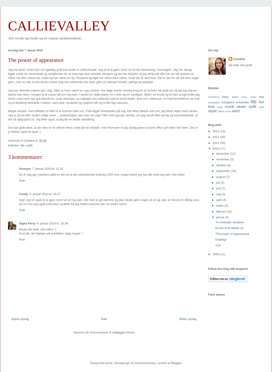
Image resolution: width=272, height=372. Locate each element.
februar (221, 211)
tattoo (221, 111)
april (219, 200)
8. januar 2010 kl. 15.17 (45, 194)
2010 (216, 148)
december (223, 153)
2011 (216, 143)
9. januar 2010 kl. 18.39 (52, 223)
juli (218, 182)
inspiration (214, 102)
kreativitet (242, 102)
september (223, 171)
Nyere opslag (20, 319)
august (221, 177)
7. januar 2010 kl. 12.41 (47, 168)
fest (261, 97)
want (236, 111)
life (22, 145)
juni (219, 188)
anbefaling (213, 97)
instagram (228, 102)
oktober (221, 165)
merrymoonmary (145, 363)
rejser (212, 111)
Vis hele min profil (240, 65)
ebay (253, 96)
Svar (22, 180)
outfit (29, 145)
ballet (235, 96)
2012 (216, 137)
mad (219, 106)
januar (220, 217)
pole (261, 106)
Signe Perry (27, 223)
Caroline (239, 59)
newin (241, 107)
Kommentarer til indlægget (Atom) (112, 332)
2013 (216, 131)
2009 (216, 254)
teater (228, 111)
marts (220, 205)
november (223, 159)
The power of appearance (232, 234)
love (211, 107)
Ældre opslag (188, 319)
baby (225, 97)
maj (219, 194)
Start (104, 319)
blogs (244, 97)
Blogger (176, 363)
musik (229, 107)
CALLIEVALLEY (59, 25)
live (261, 102)
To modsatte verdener (229, 222)
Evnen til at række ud (229, 228)
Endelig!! (221, 239)
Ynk (217, 245)
